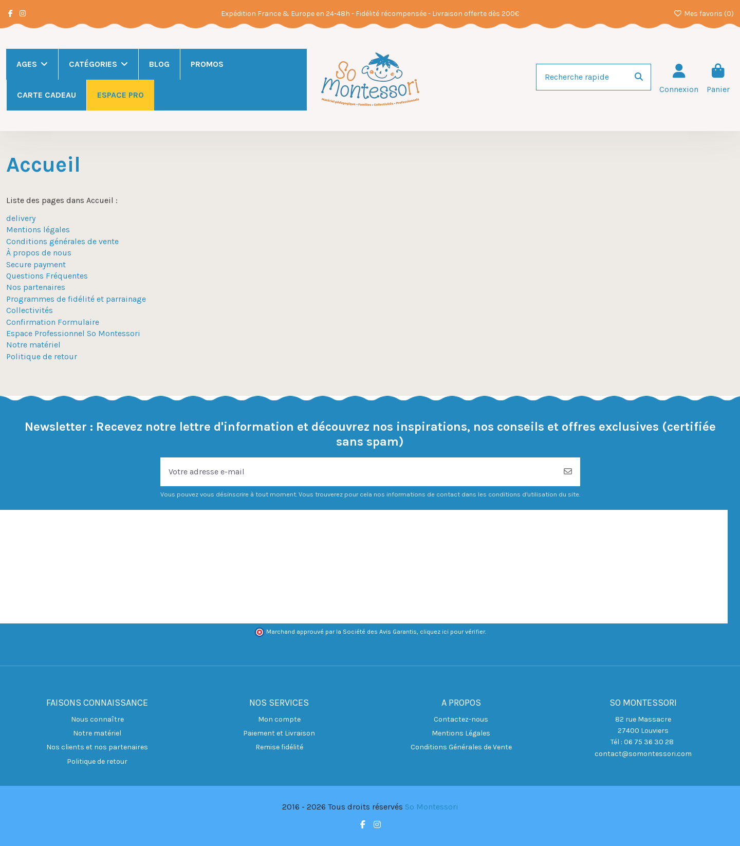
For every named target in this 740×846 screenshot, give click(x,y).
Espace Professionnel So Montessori (73, 333)
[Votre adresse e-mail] (358, 471)
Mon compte (279, 719)
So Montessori (431, 807)
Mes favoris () (704, 13)
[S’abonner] (568, 471)
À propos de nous (38, 253)
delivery (20, 218)
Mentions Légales (461, 733)
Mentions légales (38, 229)
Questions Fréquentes (47, 276)
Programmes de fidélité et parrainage (76, 299)
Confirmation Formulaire (52, 322)
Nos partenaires (35, 287)
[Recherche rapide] (638, 77)
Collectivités (29, 310)
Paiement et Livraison (279, 733)
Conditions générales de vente (62, 241)
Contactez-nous (461, 719)
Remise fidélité (279, 747)
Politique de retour (41, 356)
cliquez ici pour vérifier (452, 631)
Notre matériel (33, 345)
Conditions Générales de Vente (461, 747)
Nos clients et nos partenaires (97, 747)
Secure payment (36, 264)
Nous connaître (97, 719)
